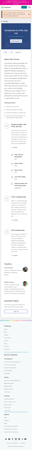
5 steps (14, 147)
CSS (11, 52)
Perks (5, 423)
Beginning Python (9, 383)
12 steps (14, 255)
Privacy (23, 443)
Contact (6, 346)
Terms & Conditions (12, 443)
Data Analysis (8, 370)
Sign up (16, 311)
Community (7, 338)
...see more (7, 392)
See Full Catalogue (10, 355)
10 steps (14, 220)
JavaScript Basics (9, 399)
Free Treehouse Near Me (11, 426)
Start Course (16, 41)
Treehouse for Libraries (10, 429)
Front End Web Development (12, 362)
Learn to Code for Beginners (12, 380)
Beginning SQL (8, 386)
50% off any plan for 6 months (15, 1)
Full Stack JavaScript (10, 365)
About (6, 329)
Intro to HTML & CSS (9, 402)
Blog (5, 332)
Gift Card (6, 349)
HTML (5, 52)
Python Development (10, 367)
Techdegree (8, 359)
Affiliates (6, 420)
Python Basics (8, 404)
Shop (5, 343)
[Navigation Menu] (29, 7)
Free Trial (24, 7)
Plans (5, 417)
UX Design (7, 373)
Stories (6, 340)
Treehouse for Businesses (11, 432)
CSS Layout (7, 407)
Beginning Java (8, 389)
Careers (6, 335)
